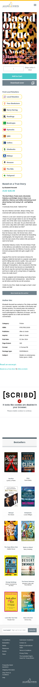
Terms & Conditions (25, 650)
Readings (10, 116)
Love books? (7, 630)
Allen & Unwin (22, 369)
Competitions (6, 640)
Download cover (17, 83)
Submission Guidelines (26, 640)
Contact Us (23, 643)
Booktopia (11, 123)
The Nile (10, 169)
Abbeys (10, 156)
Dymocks (10, 129)
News (4, 654)
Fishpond (10, 175)
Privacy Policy (24, 653)
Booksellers (5, 643)
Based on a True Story (7, 369)
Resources (5, 648)
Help (3, 677)
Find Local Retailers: (10, 92)
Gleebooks (11, 149)
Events (4, 651)
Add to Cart (17, 76)
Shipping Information (8, 670)
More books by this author (19, 293)
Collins (9, 143)
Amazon (10, 162)
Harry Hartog (12, 110)
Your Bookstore (13, 103)
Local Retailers (13, 97)
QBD (9, 136)
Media (4, 645)
